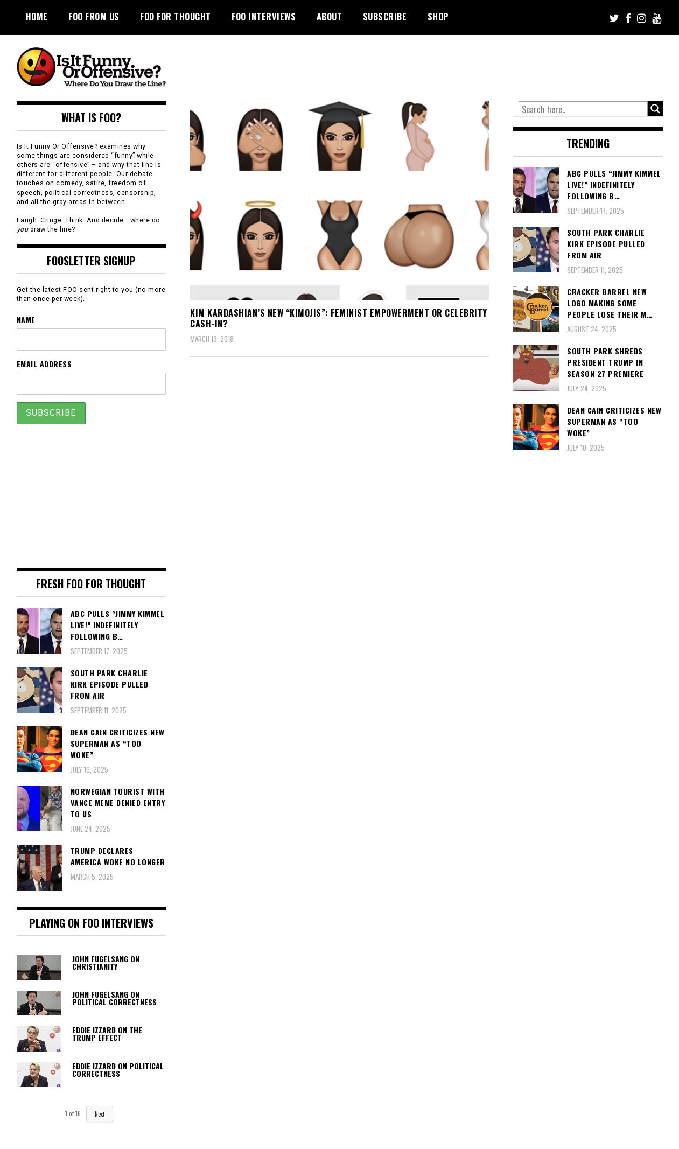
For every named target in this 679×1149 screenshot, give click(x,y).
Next (99, 1114)
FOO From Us (94, 16)
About (329, 16)
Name (26, 319)
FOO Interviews (264, 16)
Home (37, 16)
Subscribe (385, 16)
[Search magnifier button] (655, 108)
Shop (438, 16)
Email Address (44, 363)
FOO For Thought (175, 16)
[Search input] (583, 109)
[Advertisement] (461, 64)
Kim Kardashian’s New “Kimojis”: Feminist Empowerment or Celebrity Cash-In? (338, 318)
